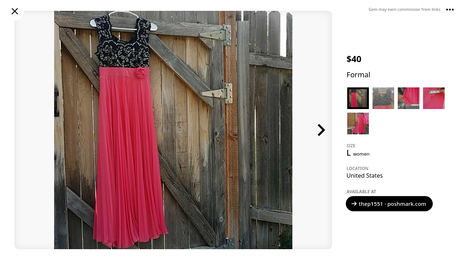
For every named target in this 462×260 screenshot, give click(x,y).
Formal (358, 74)
